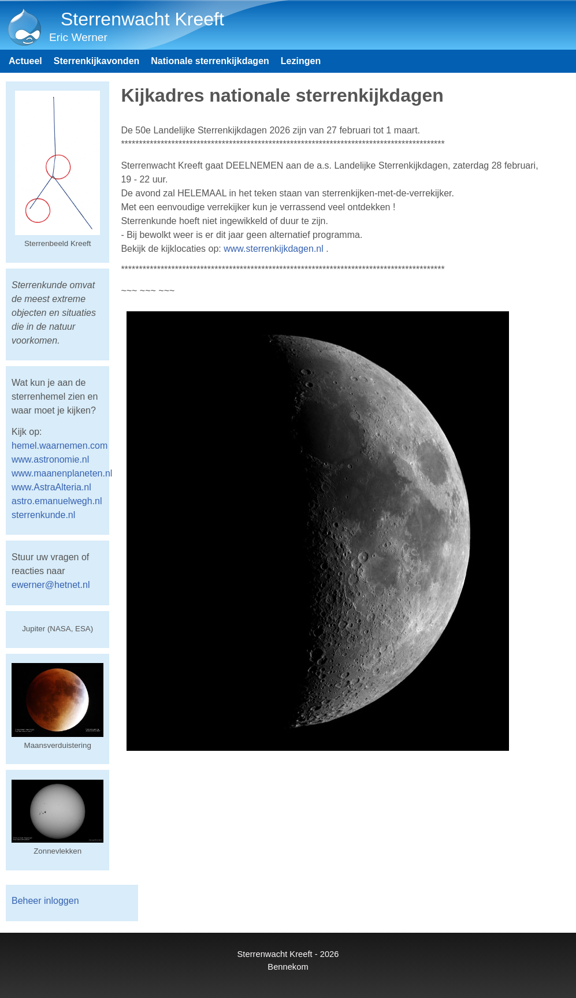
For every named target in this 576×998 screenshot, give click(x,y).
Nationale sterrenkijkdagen (210, 61)
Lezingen (301, 61)
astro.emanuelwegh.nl (57, 501)
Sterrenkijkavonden (97, 61)
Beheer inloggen (45, 901)
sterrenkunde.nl (43, 515)
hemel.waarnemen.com (59, 445)
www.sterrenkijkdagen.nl (274, 249)
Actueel (25, 61)
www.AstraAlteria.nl (51, 487)
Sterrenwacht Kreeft (142, 19)
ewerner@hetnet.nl (51, 585)
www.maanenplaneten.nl (62, 473)
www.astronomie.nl (50, 459)
